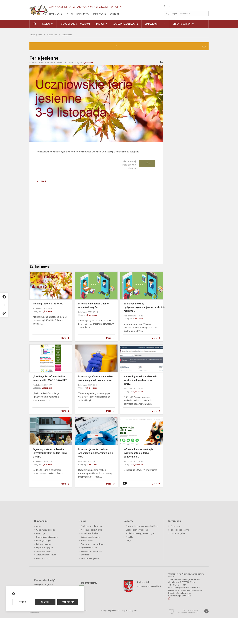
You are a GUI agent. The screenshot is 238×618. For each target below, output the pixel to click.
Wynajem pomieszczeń (91, 551)
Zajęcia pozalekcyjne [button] (125, 24)
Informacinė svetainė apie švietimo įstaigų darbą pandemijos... (138, 453)
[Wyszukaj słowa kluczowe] (186, 13)
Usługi (69, 14)
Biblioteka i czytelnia (90, 558)
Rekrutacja (99, 14)
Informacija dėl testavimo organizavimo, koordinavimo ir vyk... (95, 453)
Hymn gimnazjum (43, 540)
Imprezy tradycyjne (44, 547)
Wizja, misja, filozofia (45, 530)
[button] (188, 6)
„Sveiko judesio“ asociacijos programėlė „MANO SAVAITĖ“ (50, 378)
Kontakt (114, 14)
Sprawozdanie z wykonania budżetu (142, 526)
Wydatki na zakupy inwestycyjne (140, 533)
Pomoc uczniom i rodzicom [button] (75, 24)
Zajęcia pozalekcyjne (90, 537)
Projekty (129, 537)
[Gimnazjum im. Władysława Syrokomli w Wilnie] (38, 8)
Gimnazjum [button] (151, 24)
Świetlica (85, 555)
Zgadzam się (67, 602)
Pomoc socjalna (178, 533)
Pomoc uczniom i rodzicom (93, 544)
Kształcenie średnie (89, 533)
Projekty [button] (101, 24)
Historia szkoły (42, 558)
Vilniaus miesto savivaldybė (149, 586)
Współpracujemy (43, 551)
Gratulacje (40, 533)
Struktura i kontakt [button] (184, 24)
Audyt (128, 540)
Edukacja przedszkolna (91, 526)
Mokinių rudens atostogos (48, 303)
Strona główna (36, 35)
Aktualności (52, 35)
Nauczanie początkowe (91, 530)
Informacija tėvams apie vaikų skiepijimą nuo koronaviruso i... (96, 378)
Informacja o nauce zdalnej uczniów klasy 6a (93, 305)
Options (22, 602)
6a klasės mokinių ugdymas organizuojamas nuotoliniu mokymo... (144, 307)
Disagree (45, 602)
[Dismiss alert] (204, 46)
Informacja (55, 14)
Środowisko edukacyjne (47, 537)
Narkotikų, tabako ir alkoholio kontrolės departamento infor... (140, 380)
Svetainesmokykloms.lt (187, 613)
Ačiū (147, 163)
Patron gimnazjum (44, 544)
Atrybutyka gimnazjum (46, 555)
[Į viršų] (206, 611)
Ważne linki (175, 526)
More (63, 338)
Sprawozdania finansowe (137, 530)
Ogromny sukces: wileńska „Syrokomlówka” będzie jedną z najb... (50, 453)
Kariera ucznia (87, 540)
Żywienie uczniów (89, 547)
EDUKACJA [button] (47, 24)
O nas (38, 526)
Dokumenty (82, 14)
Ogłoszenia (67, 35)
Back (43, 181)
